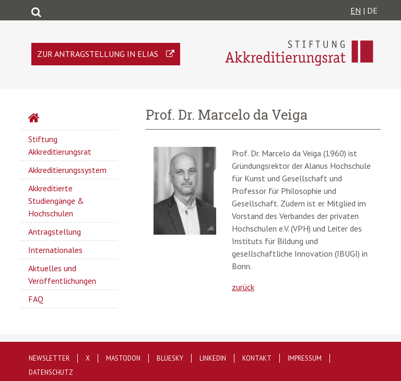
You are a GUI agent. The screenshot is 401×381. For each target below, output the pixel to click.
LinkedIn (212, 358)
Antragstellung (54, 231)
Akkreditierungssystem (67, 170)
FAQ (35, 299)
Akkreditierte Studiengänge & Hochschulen (56, 200)
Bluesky (170, 358)
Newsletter (49, 358)
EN (355, 10)
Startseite (61, 119)
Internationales (55, 250)
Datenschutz (51, 372)
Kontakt (257, 358)
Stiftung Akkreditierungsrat (59, 145)
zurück (243, 287)
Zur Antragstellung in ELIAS (97, 54)
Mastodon (123, 358)
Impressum (305, 358)
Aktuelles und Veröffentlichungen (62, 274)
